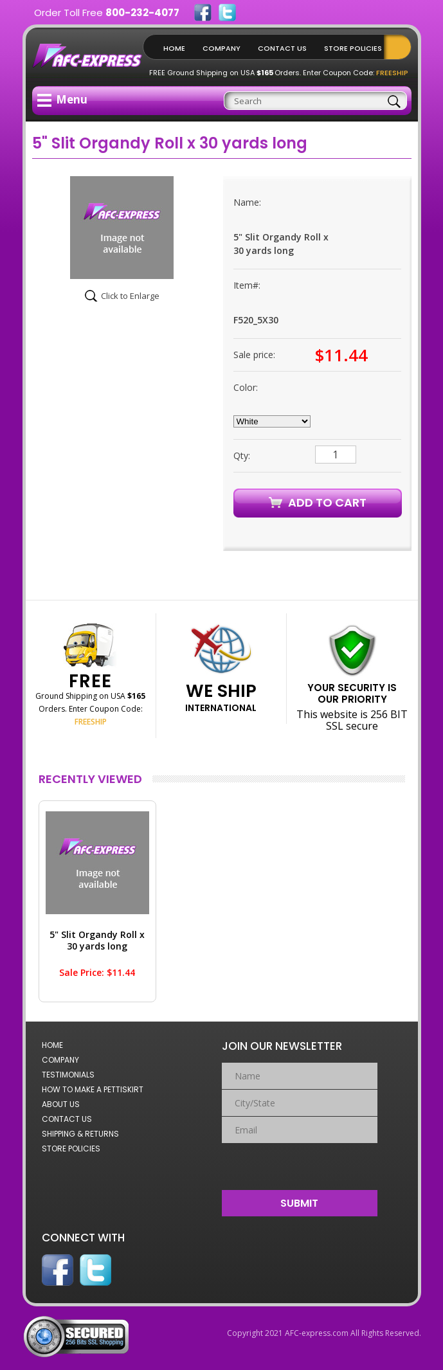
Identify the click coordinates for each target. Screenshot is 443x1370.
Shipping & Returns (80, 1133)
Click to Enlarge (130, 296)
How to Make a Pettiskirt (92, 1089)
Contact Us (282, 48)
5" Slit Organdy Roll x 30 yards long (97, 940)
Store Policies (353, 48)
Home (174, 48)
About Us (61, 1104)
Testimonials (68, 1074)
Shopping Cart (400, 47)
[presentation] (300, 1164)
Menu (62, 99)
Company (221, 48)
